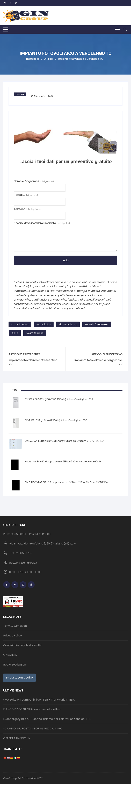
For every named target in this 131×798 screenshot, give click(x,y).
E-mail (26, 195)
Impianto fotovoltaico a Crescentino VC (33, 362)
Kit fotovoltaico (68, 324)
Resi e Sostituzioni (14, 665)
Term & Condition (15, 626)
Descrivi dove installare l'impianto (43, 223)
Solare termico (34, 333)
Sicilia (15, 333)
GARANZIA (10, 655)
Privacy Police (12, 635)
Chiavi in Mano (19, 324)
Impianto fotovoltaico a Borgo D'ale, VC (98, 362)
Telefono (27, 209)
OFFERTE (20, 94)
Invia (65, 260)
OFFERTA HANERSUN (16, 738)
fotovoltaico (43, 324)
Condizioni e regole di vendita (22, 645)
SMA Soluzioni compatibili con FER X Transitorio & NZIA (39, 700)
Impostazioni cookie (19, 678)
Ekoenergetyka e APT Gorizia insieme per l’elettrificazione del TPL (47, 719)
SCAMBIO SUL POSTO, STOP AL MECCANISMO (32, 728)
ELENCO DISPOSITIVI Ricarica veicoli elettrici (32, 709)
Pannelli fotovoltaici (96, 324)
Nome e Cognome (34, 181)
